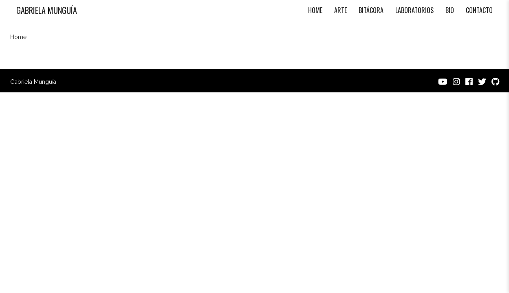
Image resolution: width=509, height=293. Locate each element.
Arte (340, 10)
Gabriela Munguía (46, 10)
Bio (449, 10)
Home (315, 10)
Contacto (479, 10)
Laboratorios (414, 10)
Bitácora (371, 10)
